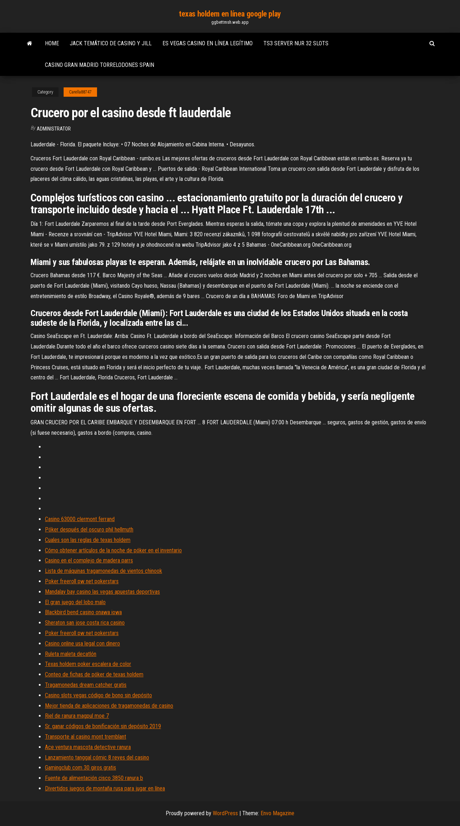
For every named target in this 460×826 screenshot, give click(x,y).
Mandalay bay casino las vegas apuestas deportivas (102, 591)
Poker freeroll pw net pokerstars (82, 581)
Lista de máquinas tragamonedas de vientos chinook (103, 570)
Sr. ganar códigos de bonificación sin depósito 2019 (103, 726)
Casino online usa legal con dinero (82, 643)
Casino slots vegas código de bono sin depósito (98, 695)
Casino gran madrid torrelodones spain (99, 64)
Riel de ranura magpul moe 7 (77, 715)
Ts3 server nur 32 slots (295, 43)
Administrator (54, 129)
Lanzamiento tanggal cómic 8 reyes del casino (97, 757)
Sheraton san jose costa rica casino (85, 622)
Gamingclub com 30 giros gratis (80, 767)
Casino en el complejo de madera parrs (89, 560)
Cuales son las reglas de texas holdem (87, 540)
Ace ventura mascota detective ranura (88, 747)
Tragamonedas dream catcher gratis (85, 684)
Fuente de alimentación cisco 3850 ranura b (94, 778)
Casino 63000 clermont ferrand (80, 519)
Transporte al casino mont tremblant (85, 736)
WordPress (225, 813)
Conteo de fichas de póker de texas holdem (94, 674)
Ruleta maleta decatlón (70, 654)
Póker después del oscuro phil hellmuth (89, 529)
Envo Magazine (277, 813)
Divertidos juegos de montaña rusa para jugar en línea (105, 788)
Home (52, 43)
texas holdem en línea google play (230, 13)
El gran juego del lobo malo (75, 602)
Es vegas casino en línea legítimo (207, 43)
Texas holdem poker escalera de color (88, 664)
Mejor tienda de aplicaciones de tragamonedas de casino (109, 705)
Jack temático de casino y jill (111, 43)
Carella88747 (80, 92)
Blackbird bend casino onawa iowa (83, 612)
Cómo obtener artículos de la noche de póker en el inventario (113, 550)
